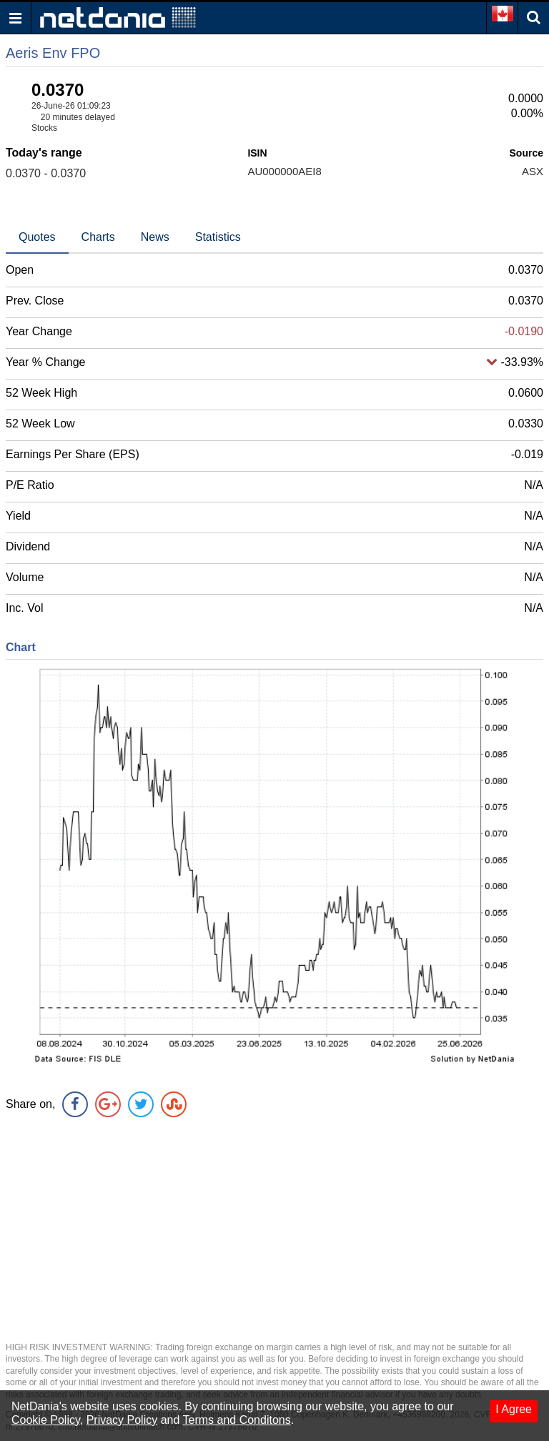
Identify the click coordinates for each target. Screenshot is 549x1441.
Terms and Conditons (237, 1420)
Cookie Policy (45, 1420)
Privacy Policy (122, 1420)
